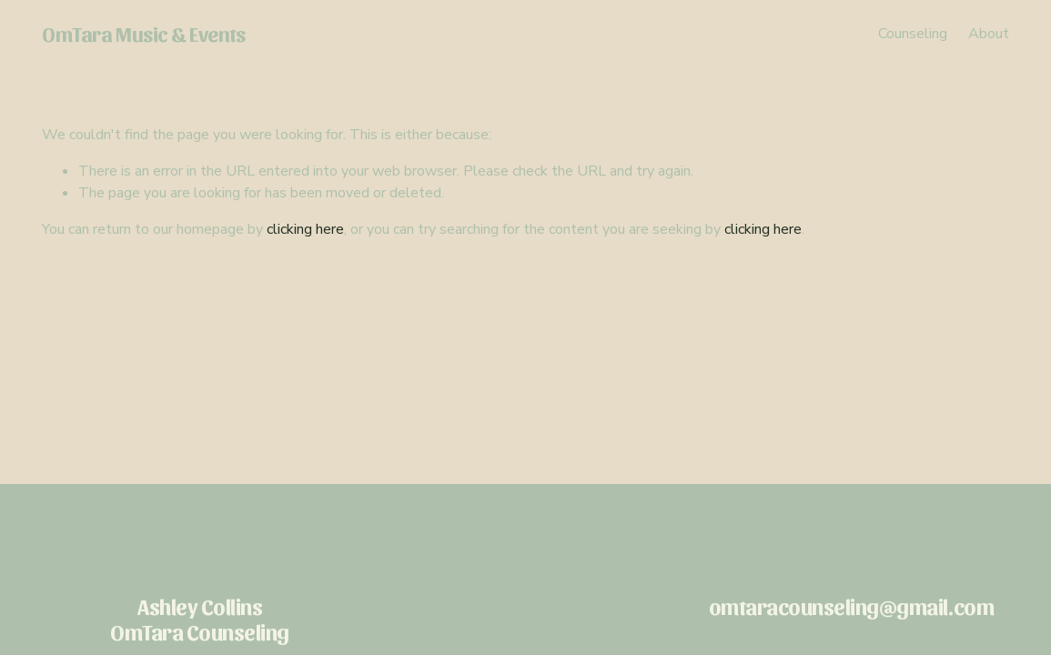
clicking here (305, 229)
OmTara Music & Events (143, 33)
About (988, 34)
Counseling (912, 34)
